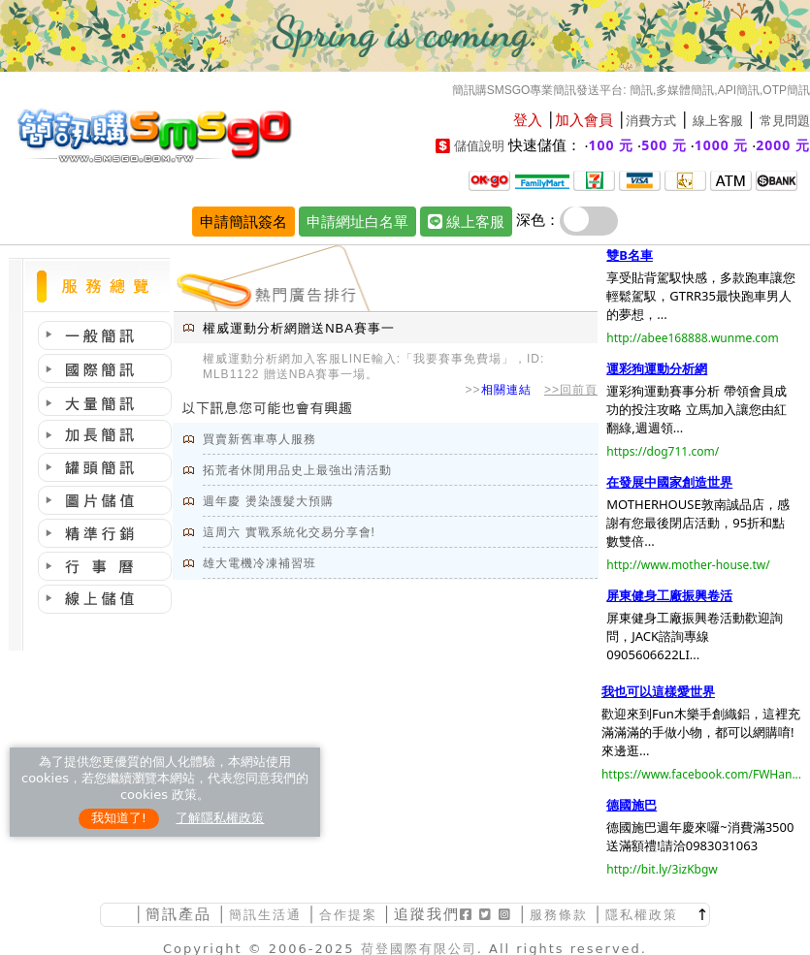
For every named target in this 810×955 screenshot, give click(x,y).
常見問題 (785, 120)
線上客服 (718, 120)
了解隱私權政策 (220, 818)
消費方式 (651, 120)
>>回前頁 (571, 390)
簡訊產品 (178, 914)
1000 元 (722, 145)
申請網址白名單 (357, 221)
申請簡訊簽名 (243, 221)
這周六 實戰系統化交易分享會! (289, 532)
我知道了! (118, 818)
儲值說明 (479, 146)
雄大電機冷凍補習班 (259, 563)
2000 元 (783, 145)
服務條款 (559, 914)
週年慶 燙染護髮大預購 (268, 501)
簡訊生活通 (265, 914)
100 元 (611, 145)
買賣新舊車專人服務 (259, 439)
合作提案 (348, 914)
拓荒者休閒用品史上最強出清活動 (297, 470)
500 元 (664, 145)
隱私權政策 (641, 914)
